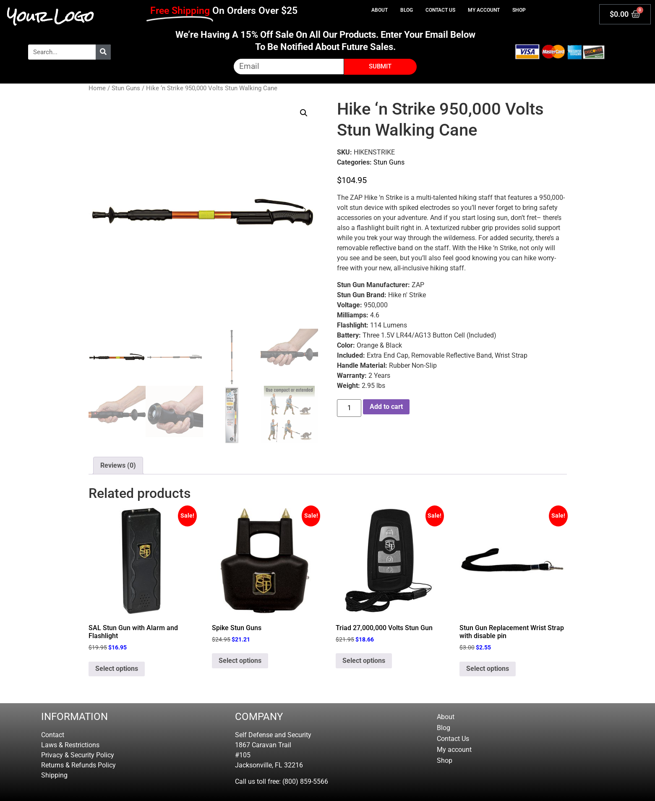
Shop (519, 10)
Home (97, 88)
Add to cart (386, 407)
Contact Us (440, 10)
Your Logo (50, 16)
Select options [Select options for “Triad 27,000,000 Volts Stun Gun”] (363, 661)
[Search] (103, 52)
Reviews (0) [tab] (118, 465)
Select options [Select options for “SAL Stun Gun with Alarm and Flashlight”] (116, 669)
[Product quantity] (349, 408)
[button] (303, 112)
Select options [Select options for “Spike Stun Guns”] (240, 661)
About (379, 10)
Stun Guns (126, 88)
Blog (406, 10)
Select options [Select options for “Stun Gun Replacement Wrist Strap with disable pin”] (487, 669)
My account (484, 10)
